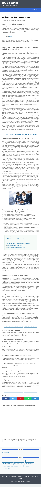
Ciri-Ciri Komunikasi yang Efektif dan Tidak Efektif (18, 241)
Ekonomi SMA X (30, 463)
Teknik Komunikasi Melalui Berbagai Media (17, 237)
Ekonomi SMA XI (7, 466)
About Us (12, 479)
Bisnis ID (21, 463)
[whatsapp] (28, 397)
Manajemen (18, 469)
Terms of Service (18, 481)
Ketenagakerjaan (8, 469)
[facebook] (6, 397)
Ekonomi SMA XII (19, 466)
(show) (10, 34)
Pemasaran (28, 469)
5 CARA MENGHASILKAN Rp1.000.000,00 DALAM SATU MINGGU (20, 133)
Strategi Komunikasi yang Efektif (14, 244)
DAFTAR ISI (6, 455)
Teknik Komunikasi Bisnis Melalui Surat (16, 246)
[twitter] (13, 397)
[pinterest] (20, 397)
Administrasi (7, 463)
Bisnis (14, 463)
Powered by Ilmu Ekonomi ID (24, 484)
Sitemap (25, 481)
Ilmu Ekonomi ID (10, 1)
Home (7, 479)
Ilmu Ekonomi (30, 466)
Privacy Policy (31, 479)
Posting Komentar (21, 19)
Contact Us (17, 479)
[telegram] (35, 397)
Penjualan (6, 471)
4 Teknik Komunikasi (12, 239)
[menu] (4, 7)
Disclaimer (24, 479)
